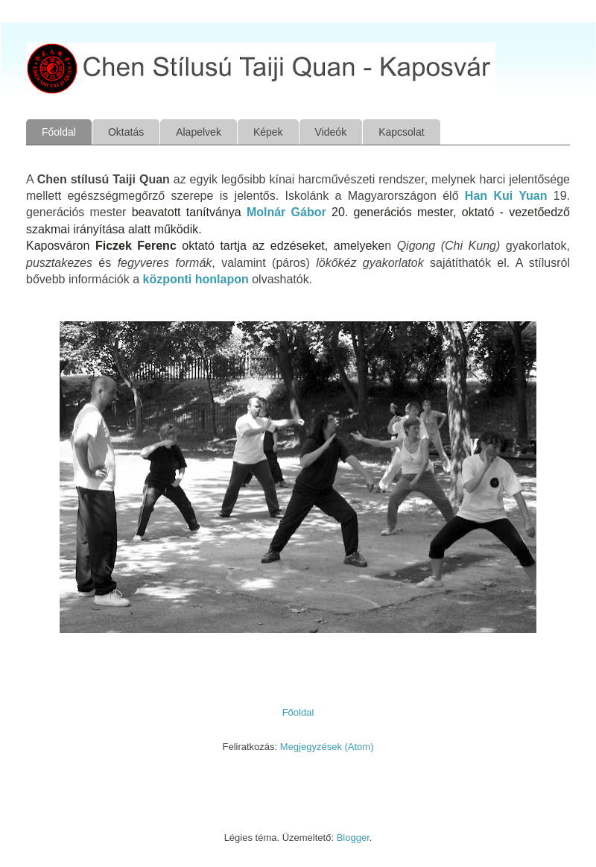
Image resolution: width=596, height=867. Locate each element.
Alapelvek (198, 132)
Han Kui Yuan (506, 195)
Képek (268, 132)
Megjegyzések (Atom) (327, 746)
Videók (331, 132)
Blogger (353, 837)
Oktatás (126, 132)
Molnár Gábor (286, 212)
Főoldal (59, 132)
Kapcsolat (401, 132)
